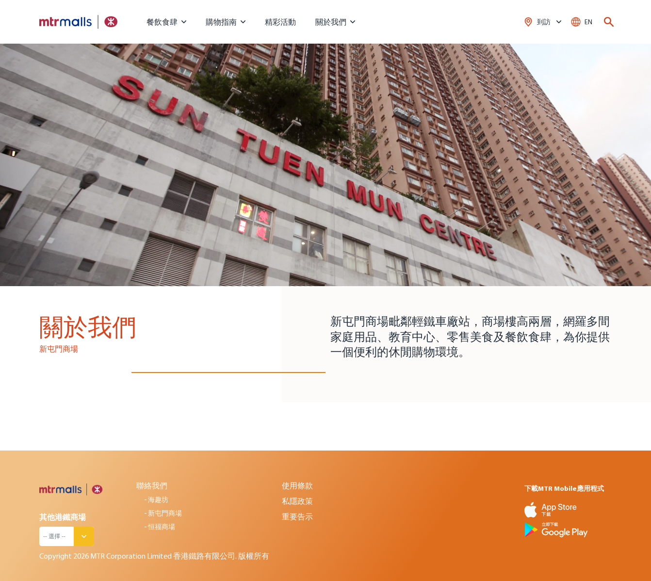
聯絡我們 (151, 485)
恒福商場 (161, 526)
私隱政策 (297, 501)
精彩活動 (280, 22)
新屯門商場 (165, 513)
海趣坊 (158, 499)
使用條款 (297, 485)
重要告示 (297, 516)
